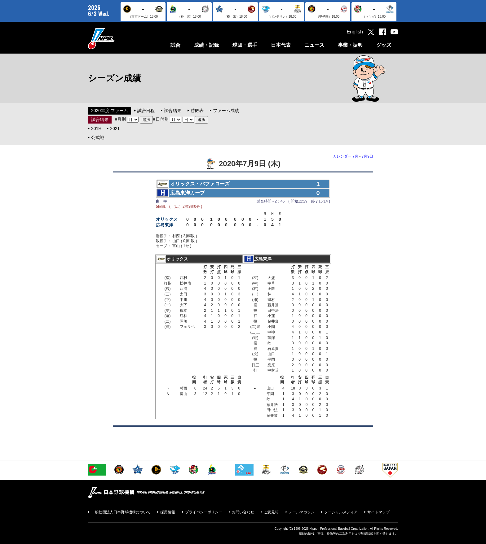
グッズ (383, 45)
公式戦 (97, 137)
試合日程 (146, 110)
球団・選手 (244, 45)
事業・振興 (350, 45)
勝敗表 (197, 110)
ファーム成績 (226, 110)
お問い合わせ (243, 512)
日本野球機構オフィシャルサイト (117, 38)
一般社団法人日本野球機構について (121, 512)
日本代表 (281, 45)
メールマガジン (302, 512)
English (355, 31)
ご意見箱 (271, 512)
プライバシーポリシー (203, 512)
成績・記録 (206, 45)
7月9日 (367, 156)
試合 (175, 45)
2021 (115, 128)
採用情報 (167, 512)
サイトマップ (378, 512)
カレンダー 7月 (345, 156)
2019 (96, 128)
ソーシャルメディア (341, 512)
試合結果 (172, 110)
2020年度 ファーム (109, 110)
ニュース (314, 45)
